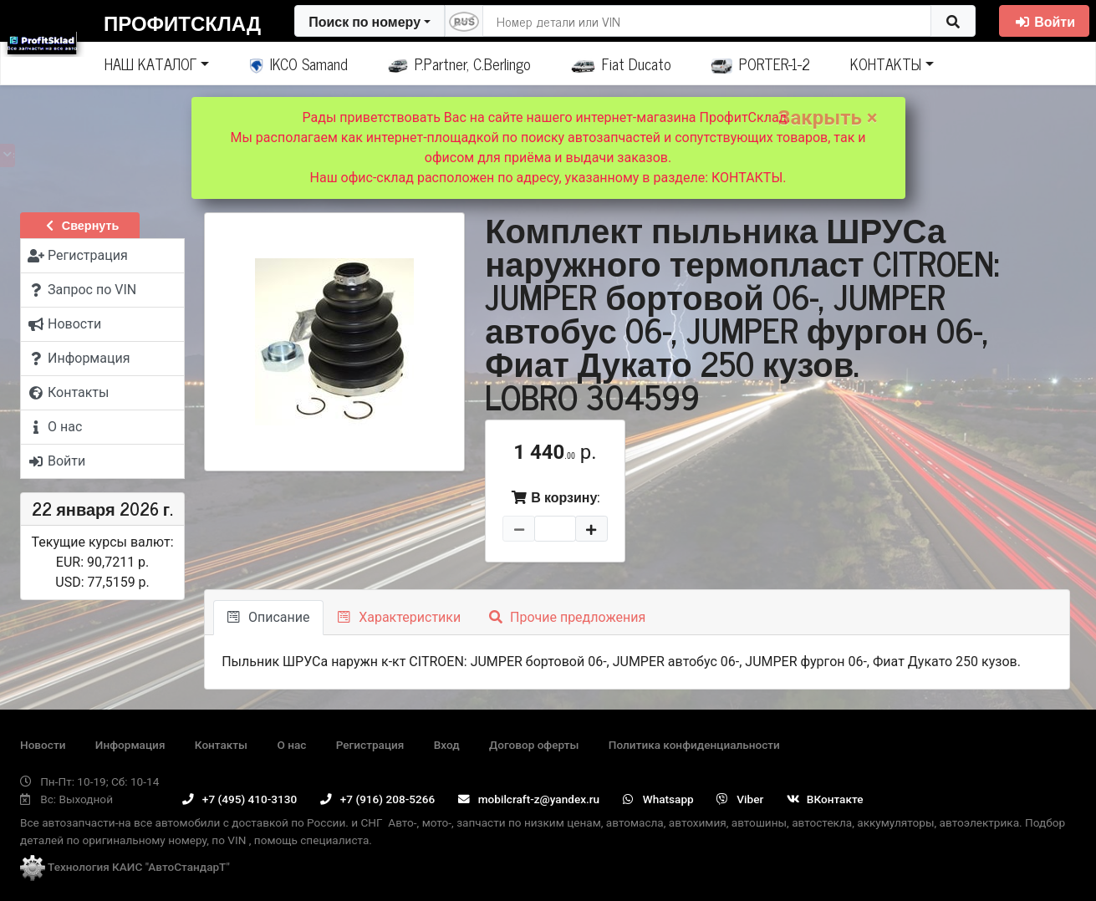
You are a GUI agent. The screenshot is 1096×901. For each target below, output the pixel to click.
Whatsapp (658, 799)
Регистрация (370, 744)
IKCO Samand (299, 63)
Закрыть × (828, 118)
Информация (130, 744)
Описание (268, 617)
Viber (739, 799)
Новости (42, 744)
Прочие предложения (567, 617)
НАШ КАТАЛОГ (150, 63)
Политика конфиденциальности (694, 744)
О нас (291, 744)
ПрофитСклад (182, 22)
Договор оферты (534, 744)
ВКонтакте (825, 799)
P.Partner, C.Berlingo (459, 63)
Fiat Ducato (621, 63)
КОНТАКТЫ (885, 63)
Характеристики (399, 617)
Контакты (221, 744)
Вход (447, 744)
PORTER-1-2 (761, 63)
